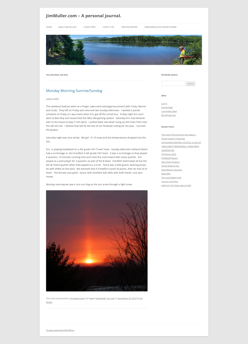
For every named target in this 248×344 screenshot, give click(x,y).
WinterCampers (129, 27)
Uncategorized (77, 298)
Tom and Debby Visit (171, 177)
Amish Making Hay (170, 165)
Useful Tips (108, 27)
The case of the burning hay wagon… (179, 134)
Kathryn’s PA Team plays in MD (176, 185)
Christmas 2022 (168, 154)
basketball (101, 298)
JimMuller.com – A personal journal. (83, 16)
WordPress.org (168, 115)
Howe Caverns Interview (173, 138)
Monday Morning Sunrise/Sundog (74, 90)
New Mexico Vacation (171, 169)
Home (49, 27)
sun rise (110, 298)
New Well (165, 173)
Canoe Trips (89, 27)
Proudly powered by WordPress (60, 330)
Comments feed (169, 111)
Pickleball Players (169, 158)
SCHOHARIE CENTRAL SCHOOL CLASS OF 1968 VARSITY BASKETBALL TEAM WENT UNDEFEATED (181, 146)
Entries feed (167, 107)
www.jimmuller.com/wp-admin (160, 27)
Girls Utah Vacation (170, 162)
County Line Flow (169, 181)
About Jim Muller (67, 27)
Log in (164, 103)
